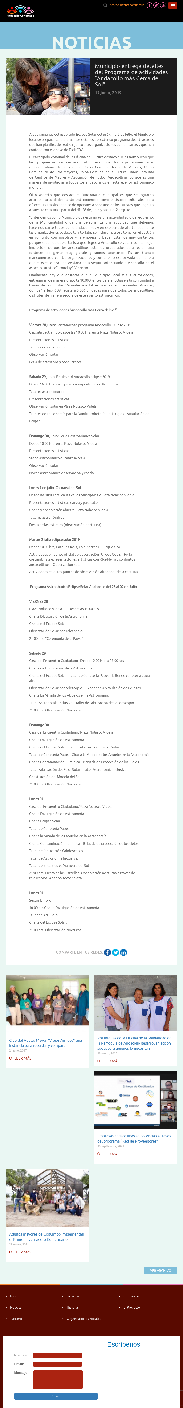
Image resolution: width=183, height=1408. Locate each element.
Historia (72, 1307)
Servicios (73, 1296)
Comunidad (131, 1296)
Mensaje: (21, 1373)
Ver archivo (160, 1271)
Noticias (15, 1307)
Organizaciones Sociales (84, 1319)
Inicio (13, 1296)
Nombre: (21, 1355)
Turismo (16, 1319)
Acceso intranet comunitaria (127, 5)
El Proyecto (131, 1307)
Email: (19, 1364)
